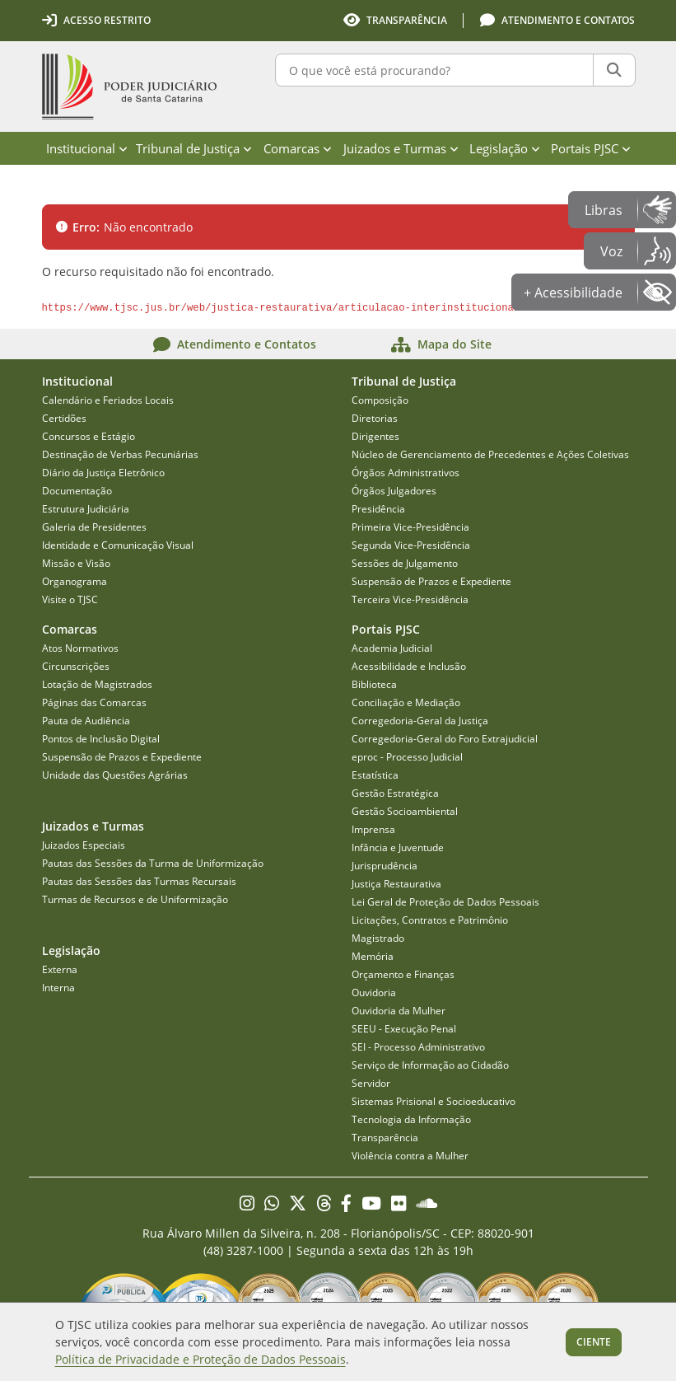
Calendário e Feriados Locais (108, 400)
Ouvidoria (374, 992)
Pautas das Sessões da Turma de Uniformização (152, 863)
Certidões (64, 418)
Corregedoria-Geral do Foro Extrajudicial (445, 739)
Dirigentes (375, 436)
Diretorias (375, 418)
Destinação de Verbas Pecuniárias (120, 454)
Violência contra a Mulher (410, 1156)
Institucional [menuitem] (87, 148)
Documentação (77, 491)
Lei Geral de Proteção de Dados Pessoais (445, 902)
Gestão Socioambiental (405, 811)
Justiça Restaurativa (396, 884)
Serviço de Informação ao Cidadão (430, 1065)
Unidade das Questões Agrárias (115, 775)
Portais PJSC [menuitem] (591, 148)
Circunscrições (76, 666)
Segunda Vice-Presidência (411, 545)
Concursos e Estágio (88, 436)
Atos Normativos (80, 648)
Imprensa (373, 829)
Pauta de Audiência (86, 721)
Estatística (375, 775)
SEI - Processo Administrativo (418, 1047)
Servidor (371, 1083)
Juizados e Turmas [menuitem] (401, 148)
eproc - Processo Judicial (407, 757)
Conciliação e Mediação (406, 702)
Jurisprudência (384, 866)
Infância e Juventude (398, 847)
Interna (58, 988)
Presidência (378, 509)
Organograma (74, 581)
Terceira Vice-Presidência (410, 599)
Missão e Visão (76, 563)
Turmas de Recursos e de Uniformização (135, 899)
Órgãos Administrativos (405, 473)
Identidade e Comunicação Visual (117, 545)
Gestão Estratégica (395, 793)
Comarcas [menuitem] (297, 148)
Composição (380, 400)
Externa (59, 969)
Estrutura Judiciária (85, 509)
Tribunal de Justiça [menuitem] (194, 148)
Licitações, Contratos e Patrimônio (430, 920)
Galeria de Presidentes (94, 527)
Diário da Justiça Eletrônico (103, 473)
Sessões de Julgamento (405, 563)
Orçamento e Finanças (403, 974)
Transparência (385, 1138)
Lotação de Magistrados (97, 684)
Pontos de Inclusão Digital (101, 739)
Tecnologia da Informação (411, 1119)
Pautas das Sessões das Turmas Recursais (139, 881)
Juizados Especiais (83, 845)
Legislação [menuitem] (504, 148)
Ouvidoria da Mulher (398, 1011)
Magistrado (378, 938)
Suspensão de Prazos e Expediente (431, 581)
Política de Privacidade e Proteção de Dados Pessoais (200, 1359)
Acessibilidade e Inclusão (409, 666)
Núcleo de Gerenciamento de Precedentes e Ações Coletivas (490, 454)
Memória (373, 956)
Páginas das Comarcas (94, 702)
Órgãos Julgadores (394, 491)
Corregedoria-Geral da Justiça (420, 721)
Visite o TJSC (70, 599)
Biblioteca (374, 684)
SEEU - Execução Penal (404, 1029)
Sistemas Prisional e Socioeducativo (433, 1101)
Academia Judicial (392, 648)
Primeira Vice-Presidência (410, 527)
